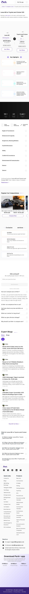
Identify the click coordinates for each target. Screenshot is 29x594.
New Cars (18, 478)
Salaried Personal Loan (20, 533)
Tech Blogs (6, 490)
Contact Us (6, 478)
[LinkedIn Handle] (16, 470)
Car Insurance (19, 480)
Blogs (5, 480)
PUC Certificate (7, 527)
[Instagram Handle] (3, 470)
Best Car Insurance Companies (20, 529)
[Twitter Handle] (12, 470)
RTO (17, 493)
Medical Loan (7, 520)
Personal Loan (19, 495)
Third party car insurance (19, 516)
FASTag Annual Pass (7, 498)
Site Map (24, 591)
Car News (6, 501)
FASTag (18, 485)
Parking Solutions (20, 488)
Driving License (7, 495)
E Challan (18, 483)
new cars (7, 15)
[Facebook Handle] (8, 470)
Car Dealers (6, 506)
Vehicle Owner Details (19, 503)
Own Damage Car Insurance (8, 523)
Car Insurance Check (19, 512)
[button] (14, 349)
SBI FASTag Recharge (6, 484)
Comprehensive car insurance (7, 512)
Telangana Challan (8, 487)
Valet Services (7, 492)
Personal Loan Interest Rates (7, 517)
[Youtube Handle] (20, 470)
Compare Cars (9, 6)
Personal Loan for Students (20, 525)
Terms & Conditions (7, 591)
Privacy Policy (17, 591)
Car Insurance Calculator (19, 507)
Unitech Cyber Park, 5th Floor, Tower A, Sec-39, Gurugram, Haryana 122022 (15, 548)
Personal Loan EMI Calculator (20, 499)
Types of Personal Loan (20, 520)
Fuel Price (18, 490)
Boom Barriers (7, 509)
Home (3, 6)
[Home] (4, 2)
